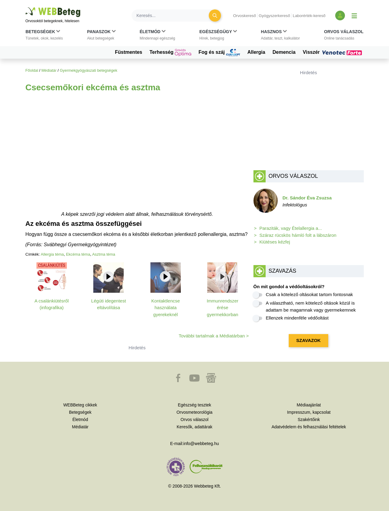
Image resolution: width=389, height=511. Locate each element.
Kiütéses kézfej (275, 241)
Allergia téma (52, 254)
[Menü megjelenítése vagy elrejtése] (354, 15)
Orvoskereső (244, 15)
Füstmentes (128, 52)
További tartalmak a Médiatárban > (214, 335)
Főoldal (32, 70)
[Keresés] (174, 15)
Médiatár (49, 70)
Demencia (284, 52)
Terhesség (170, 52)
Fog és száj (219, 52)
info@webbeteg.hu (201, 443)
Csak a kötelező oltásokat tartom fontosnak (309, 294)
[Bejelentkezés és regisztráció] (340, 15)
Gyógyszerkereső (274, 15)
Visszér (333, 52)
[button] (44, 36)
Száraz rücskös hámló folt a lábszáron (298, 235)
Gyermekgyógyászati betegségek (88, 70)
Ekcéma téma (78, 254)
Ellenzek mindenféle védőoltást (297, 317)
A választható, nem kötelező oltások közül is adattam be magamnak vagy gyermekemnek (311, 306)
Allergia (256, 52)
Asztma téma (103, 254)
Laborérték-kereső (309, 15)
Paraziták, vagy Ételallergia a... (291, 228)
